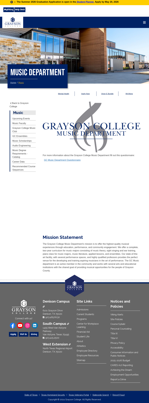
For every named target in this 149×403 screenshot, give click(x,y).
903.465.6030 (52, 317)
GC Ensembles (20, 136)
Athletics (81, 346)
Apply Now (85, 94)
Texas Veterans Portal (79, 395)
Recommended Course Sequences (23, 168)
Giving (34, 334)
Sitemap (81, 360)
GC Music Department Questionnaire (62, 160)
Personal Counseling (120, 328)
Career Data (18, 162)
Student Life (83, 336)
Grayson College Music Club (23, 130)
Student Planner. (85, 2)
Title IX (114, 333)
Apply (13, 334)
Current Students (85, 314)
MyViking (8, 9)
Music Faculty (19, 123)
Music (21, 82)
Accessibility (116, 347)
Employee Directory (87, 350)
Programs (82, 319)
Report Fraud (119, 395)
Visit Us (23, 334)
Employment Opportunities (124, 374)
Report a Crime (118, 379)
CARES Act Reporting (121, 365)
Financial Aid (83, 332)
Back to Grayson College (19, 105)
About (80, 341)
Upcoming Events (21, 118)
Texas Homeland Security (53, 395)
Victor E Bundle (107, 94)
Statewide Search (100, 395)
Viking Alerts (116, 314)
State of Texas (31, 395)
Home (13, 82)
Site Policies (116, 319)
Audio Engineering (21, 145)
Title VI (114, 338)
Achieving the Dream (121, 370)
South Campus (56, 324)
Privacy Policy (117, 343)
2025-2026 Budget (120, 360)
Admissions (83, 309)
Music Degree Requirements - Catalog (20, 153)
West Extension (57, 344)
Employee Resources (88, 355)
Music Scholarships (22, 141)
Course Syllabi (117, 324)
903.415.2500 (52, 338)
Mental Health (63, 94)
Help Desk (20, 9)
